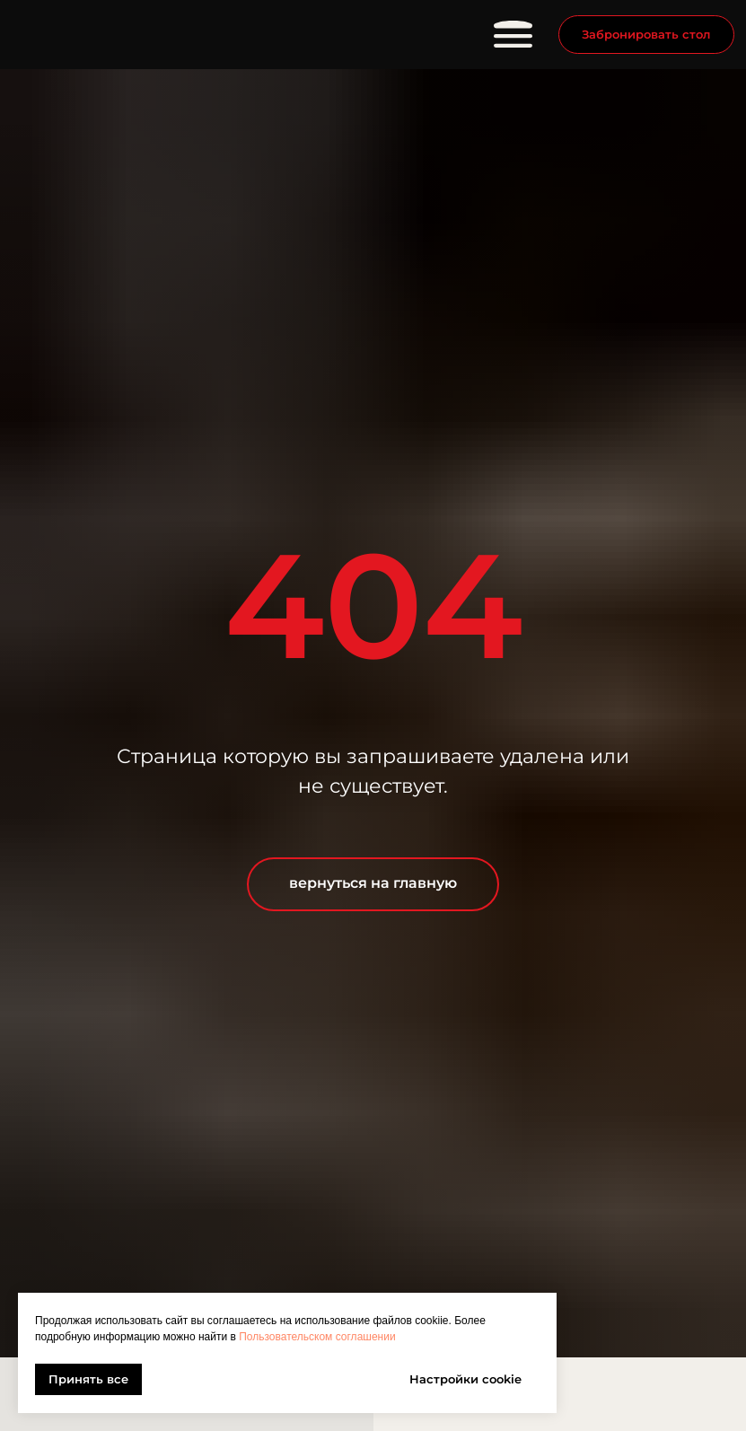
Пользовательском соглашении (317, 1336)
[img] (126, 35)
